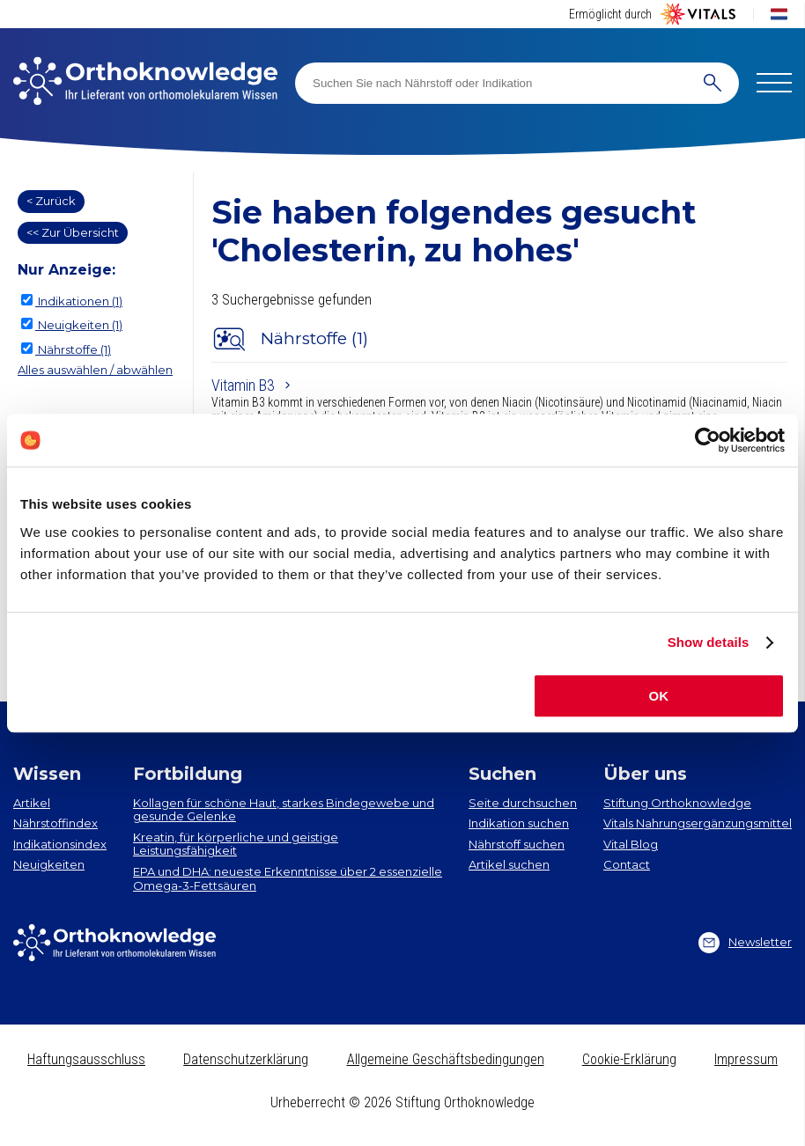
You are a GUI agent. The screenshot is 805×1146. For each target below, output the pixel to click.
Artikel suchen (509, 864)
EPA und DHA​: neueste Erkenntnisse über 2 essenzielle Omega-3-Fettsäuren (287, 878)
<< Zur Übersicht (72, 232)
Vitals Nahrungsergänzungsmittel (697, 823)
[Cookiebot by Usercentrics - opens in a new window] (708, 440)
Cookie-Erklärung (629, 1059)
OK (659, 695)
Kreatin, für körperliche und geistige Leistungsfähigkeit (235, 844)
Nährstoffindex (55, 823)
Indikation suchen (519, 823)
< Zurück (51, 201)
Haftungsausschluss (86, 1059)
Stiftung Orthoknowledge (677, 803)
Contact (626, 864)
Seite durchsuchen (523, 803)
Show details (709, 642)
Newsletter (745, 942)
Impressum (746, 1059)
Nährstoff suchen (517, 844)
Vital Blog (630, 844)
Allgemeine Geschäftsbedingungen (445, 1059)
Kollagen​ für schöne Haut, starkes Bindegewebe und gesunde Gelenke (283, 810)
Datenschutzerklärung (245, 1059)
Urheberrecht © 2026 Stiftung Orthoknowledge (402, 1102)
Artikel (31, 803)
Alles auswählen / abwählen (95, 370)
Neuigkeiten (49, 864)
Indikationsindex (60, 844)
